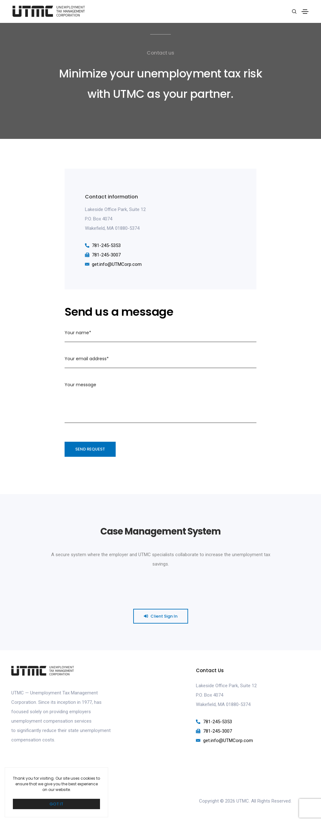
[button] (160, 617)
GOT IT (57, 804)
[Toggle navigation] (305, 11)
